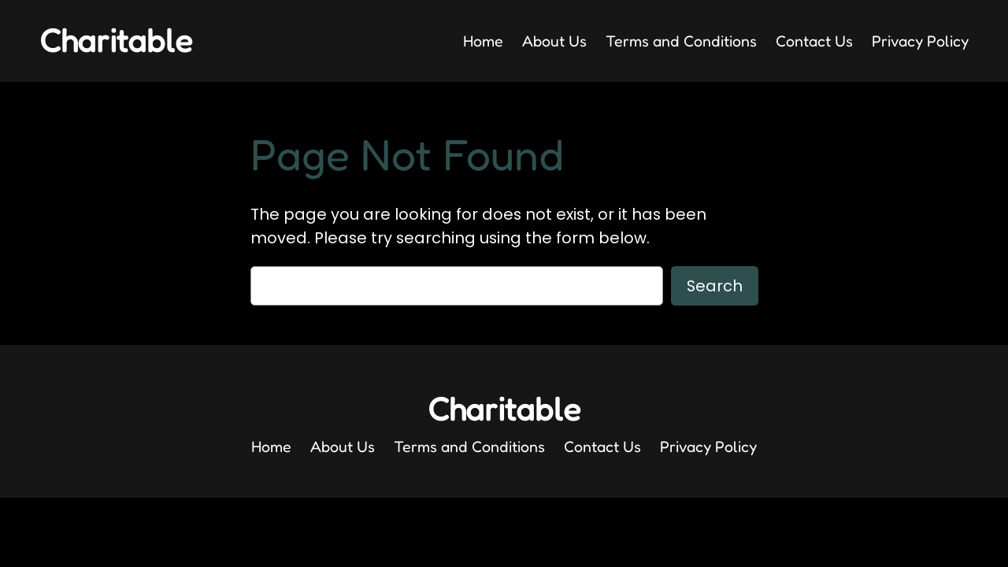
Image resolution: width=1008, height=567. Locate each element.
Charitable (115, 40)
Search (715, 286)
